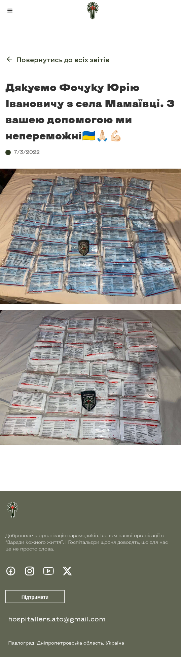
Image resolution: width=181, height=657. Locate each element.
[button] (10, 11)
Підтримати (35, 597)
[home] (90, 10)
